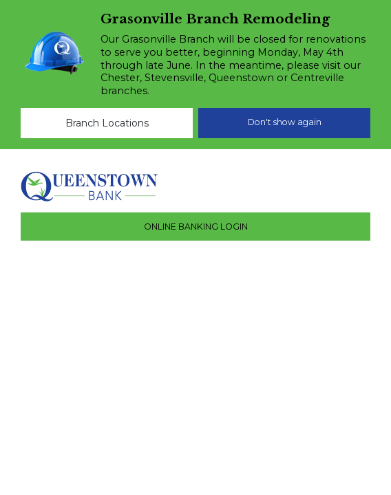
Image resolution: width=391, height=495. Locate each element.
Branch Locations (107, 123)
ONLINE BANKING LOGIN (196, 226)
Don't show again (284, 122)
